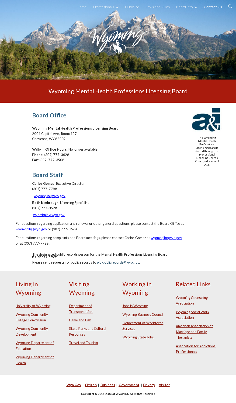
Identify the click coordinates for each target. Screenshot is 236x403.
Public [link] (130, 6)
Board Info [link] (184, 6)
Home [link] (81, 6)
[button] (230, 6)
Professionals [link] (103, 6)
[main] (118, 91)
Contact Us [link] (213, 6)
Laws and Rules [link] (158, 6)
